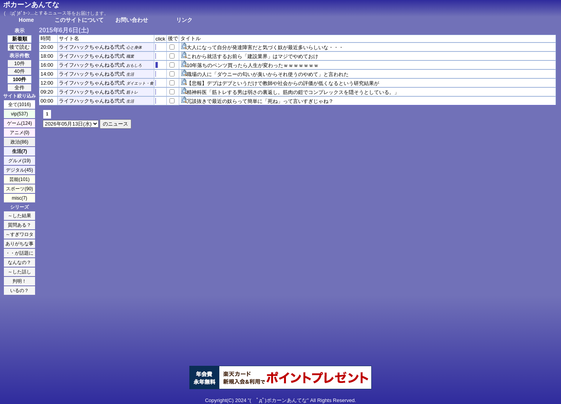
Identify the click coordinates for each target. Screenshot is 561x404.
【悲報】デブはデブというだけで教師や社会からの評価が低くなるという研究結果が (283, 83)
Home (26, 20)
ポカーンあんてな (31, 5)
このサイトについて (79, 20)
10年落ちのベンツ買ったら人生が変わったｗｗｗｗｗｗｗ (253, 65)
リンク (184, 20)
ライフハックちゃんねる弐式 (92, 47)
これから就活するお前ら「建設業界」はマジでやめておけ (252, 56)
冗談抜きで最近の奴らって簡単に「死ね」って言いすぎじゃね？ (260, 101)
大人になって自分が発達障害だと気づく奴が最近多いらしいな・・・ (265, 47)
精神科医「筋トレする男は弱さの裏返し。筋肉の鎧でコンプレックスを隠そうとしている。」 (293, 92)
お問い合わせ (131, 20)
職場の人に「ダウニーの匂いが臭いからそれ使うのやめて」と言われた (268, 74)
